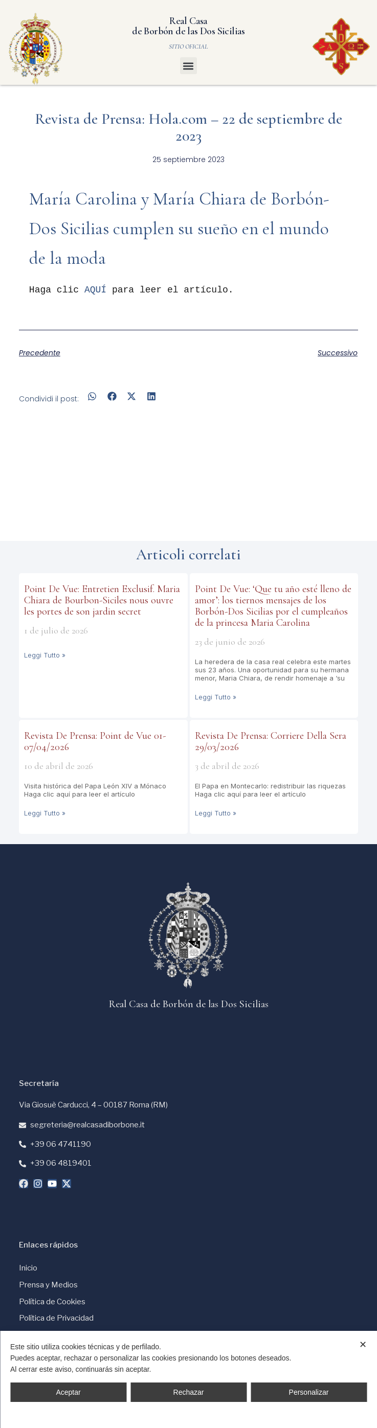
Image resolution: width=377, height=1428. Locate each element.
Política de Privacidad (56, 1318)
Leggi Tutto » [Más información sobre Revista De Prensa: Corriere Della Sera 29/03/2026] (215, 813)
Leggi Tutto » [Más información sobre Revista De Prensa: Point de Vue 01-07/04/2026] (44, 813)
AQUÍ (95, 290)
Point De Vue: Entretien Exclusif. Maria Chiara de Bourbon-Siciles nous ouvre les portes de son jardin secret (102, 600)
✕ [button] (363, 1345)
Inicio (28, 1268)
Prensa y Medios (48, 1284)
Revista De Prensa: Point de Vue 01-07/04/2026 (95, 741)
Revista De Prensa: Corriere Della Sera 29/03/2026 (270, 741)
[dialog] (188, 1379)
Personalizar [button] (309, 1392)
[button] (188, 65)
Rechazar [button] (188, 1392)
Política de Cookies (52, 1301)
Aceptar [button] (68, 1392)
